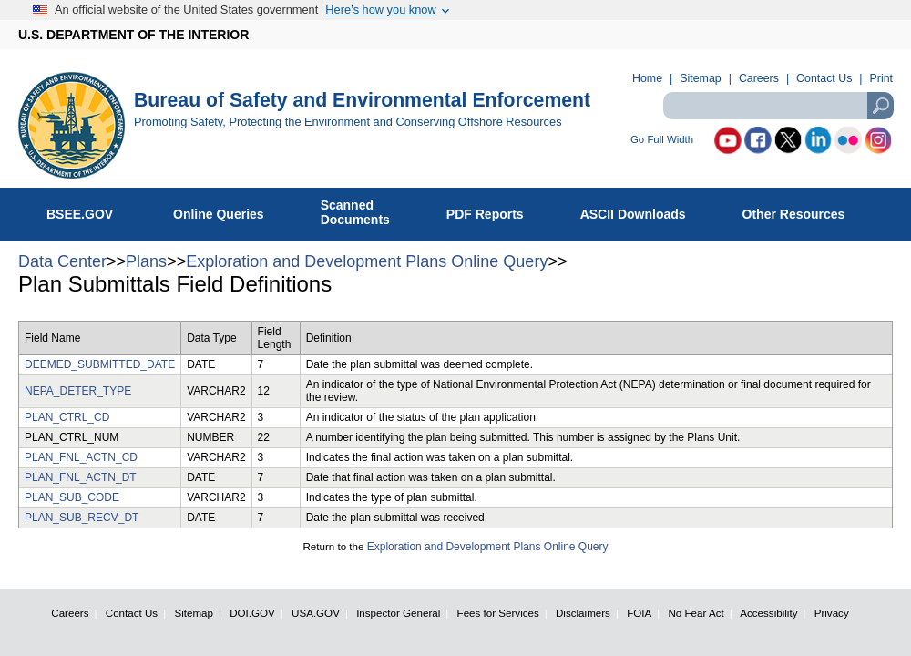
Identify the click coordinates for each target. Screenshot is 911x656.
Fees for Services (498, 613)
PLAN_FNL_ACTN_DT (81, 477)
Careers (759, 78)
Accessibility (768, 613)
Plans (146, 261)
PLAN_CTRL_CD (67, 417)
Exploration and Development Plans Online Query (367, 261)
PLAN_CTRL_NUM (71, 437)
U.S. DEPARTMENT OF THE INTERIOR (133, 34)
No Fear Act (695, 613)
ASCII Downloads (642, 210)
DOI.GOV (252, 613)
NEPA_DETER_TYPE (78, 390)
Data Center (62, 261)
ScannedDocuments (365, 212)
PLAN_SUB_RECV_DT (81, 517)
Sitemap (700, 78)
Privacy (831, 613)
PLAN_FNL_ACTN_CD (81, 457)
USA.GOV (316, 613)
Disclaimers (583, 613)
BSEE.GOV (91, 210)
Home (647, 78)
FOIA (639, 613)
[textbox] (778, 105)
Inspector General (398, 613)
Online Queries (228, 210)
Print (881, 78)
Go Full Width (661, 140)
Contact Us (824, 78)
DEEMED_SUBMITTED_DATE (100, 364)
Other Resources (803, 210)
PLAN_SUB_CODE (72, 497)
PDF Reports (494, 210)
